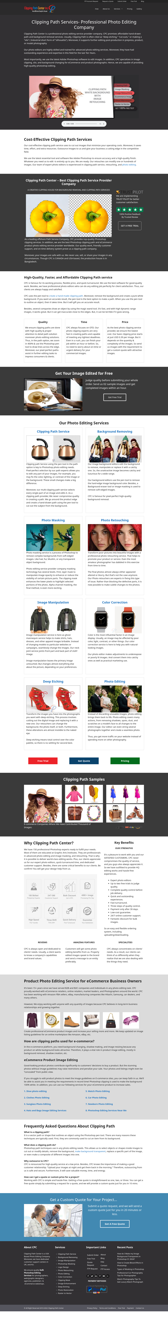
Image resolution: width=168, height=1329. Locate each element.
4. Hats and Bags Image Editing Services (45, 1110)
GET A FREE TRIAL (130, 225)
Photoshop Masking (66, 1264)
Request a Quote (107, 1)
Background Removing (67, 1257)
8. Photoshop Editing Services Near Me (106, 1110)
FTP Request (92, 1268)
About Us (106, 9)
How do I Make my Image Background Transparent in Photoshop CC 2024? (128, 1256)
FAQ (102, 1262)
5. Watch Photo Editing (98, 1091)
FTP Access (105, 1269)
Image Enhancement (67, 1283)
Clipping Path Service (67, 1254)
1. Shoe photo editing (35, 1091)
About (103, 1254)
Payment (130, 1308)
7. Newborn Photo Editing (99, 1104)
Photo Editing (63, 1273)
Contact (104, 1265)
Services (119, 9)
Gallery (139, 9)
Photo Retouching (65, 1270)
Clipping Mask (63, 1280)
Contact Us (140, 1308)
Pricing (129, 9)
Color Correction (64, 1277)
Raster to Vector (64, 1293)
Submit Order (122, 1)
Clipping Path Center (56, 1308)
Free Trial (134, 1)
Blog (142, 1)
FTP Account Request (91, 1)
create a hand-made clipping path (66, 295)
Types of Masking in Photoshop (130, 1269)
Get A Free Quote (115, 1223)
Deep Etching (63, 1286)
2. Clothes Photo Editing (36, 1097)
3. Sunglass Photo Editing (37, 1104)
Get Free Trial (114, 397)
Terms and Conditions (107, 1308)
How (96, 9)
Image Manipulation (66, 1260)
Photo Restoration (66, 1290)
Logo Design (63, 1267)
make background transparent (90, 1151)
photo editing (129, 164)
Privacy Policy (92, 1308)
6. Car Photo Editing (96, 1097)
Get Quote (84, 760)
